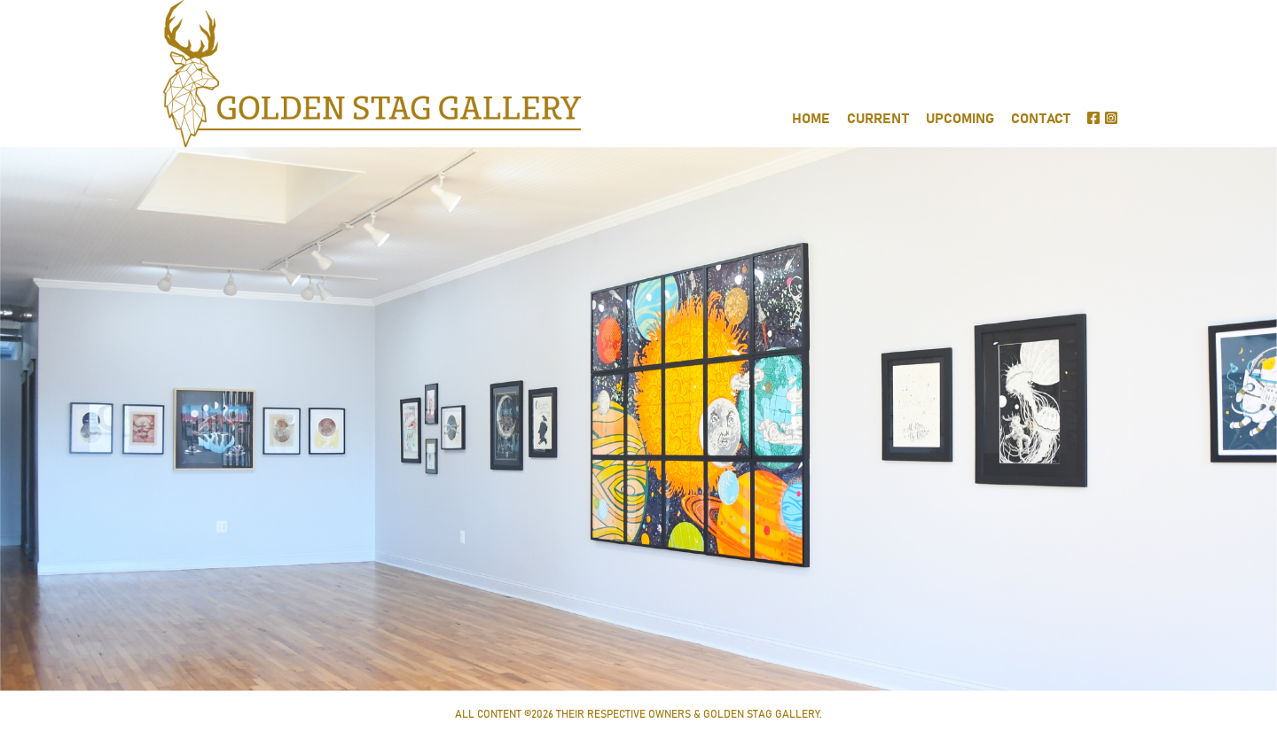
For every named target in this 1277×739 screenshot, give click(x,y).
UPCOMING (960, 119)
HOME (811, 119)
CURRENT (878, 119)
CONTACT (1040, 119)
